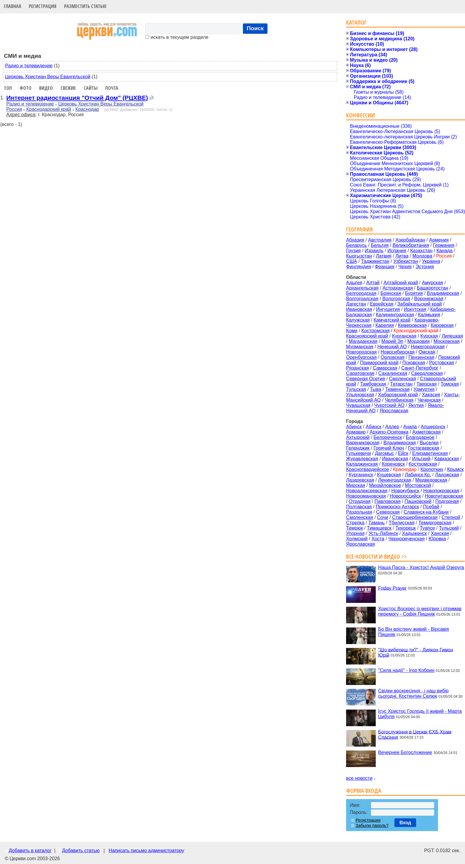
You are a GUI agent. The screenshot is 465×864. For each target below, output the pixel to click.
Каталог (356, 22)
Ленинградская (394, 480)
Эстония (424, 266)
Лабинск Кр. (418, 474)
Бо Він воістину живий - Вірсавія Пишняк (413, 632)
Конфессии (360, 115)
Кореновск (393, 464)
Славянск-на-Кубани (426, 512)
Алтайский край (400, 282)
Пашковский (418, 501)
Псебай (431, 506)
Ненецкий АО (392, 346)
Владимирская (443, 293)
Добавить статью (81, 850)
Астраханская (398, 287)
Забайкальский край (419, 303)
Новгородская (361, 351)
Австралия (379, 239)
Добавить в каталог (30, 850)
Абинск (373, 426)
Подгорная (447, 501)
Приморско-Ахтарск (397, 506)
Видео (46, 88)
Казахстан (421, 250)
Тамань (376, 522)
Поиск (255, 28)
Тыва (375, 389)
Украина (431, 261)
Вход (405, 822)
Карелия (384, 325)
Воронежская (429, 298)
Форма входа (363, 791)
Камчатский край (392, 319)
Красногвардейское (367, 469)
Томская (450, 384)
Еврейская (381, 303)
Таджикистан (375, 261)
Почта (111, 88)
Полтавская (359, 506)
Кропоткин (432, 469)
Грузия (353, 250)
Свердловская (427, 373)
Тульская (356, 389)
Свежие (68, 88)
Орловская (392, 357)
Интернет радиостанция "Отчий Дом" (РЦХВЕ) (77, 97)
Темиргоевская (434, 522)
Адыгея (354, 282)
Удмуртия (424, 389)
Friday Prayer (392, 587)
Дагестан (356, 303)
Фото (25, 88)
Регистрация (42, 6)
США (351, 261)
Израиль (374, 250)
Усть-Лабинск (383, 533)
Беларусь (356, 245)
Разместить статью (85, 6)
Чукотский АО (389, 405)
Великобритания (411, 245)
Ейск (403, 453)
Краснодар (87, 109)
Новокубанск (405, 490)
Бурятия (414, 293)
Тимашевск (379, 528)
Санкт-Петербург (419, 367)
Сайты (91, 88)
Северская (387, 512)
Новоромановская (366, 496)
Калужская (358, 319)
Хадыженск (414, 533)
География (359, 229)
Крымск (455, 469)
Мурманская (359, 346)
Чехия (405, 266)
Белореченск (388, 437)
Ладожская (447, 474)
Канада (445, 250)
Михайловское (385, 485)
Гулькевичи (358, 453)
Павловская (388, 501)
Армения (439, 239)
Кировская (442, 325)
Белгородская (361, 293)
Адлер (392, 426)
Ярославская (394, 410)
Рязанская (357, 367)
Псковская (413, 362)
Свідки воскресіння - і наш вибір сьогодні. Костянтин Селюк (413, 693)
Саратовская (360, 373)
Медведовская (431, 480)
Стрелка (355, 522)
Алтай (373, 282)
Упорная (355, 533)
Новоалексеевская (366, 490)
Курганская (404, 335)
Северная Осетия (365, 378)
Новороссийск (405, 496)
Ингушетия (388, 309)
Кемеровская (412, 325)
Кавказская (446, 458)
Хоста (378, 538)
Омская (426, 351)
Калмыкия (429, 314)
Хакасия (431, 394)
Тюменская (397, 389)
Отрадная (359, 501)
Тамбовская (373, 384)
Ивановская (359, 309)
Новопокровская (441, 490)
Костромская (376, 330)
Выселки (429, 442)
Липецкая (452, 335)
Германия (443, 245)
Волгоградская (362, 298)
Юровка (437, 538)
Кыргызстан (359, 255)
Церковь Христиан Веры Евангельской (47, 76)
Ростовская (441, 362)
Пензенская (421, 357)
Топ (8, 88)
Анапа (410, 426)
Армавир (356, 432)
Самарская (385, 367)
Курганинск (361, 474)
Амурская (432, 282)
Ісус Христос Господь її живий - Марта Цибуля (420, 714)
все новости (359, 778)
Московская (447, 341)
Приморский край (379, 362)
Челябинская (399, 400)
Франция (384, 266)
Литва (401, 255)
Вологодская (396, 298)
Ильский (421, 458)
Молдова (422, 255)
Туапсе (427, 528)
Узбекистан (405, 261)
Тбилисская (402, 522)
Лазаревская (360, 480)
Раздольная (359, 512)
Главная (12, 6)
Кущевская (389, 474)
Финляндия (358, 266)
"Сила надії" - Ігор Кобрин (406, 670)
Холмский (356, 538)
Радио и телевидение (28, 65)
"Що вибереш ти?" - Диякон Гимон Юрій (415, 652)
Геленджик (358, 448)
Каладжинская (362, 464)
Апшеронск (433, 426)
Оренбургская (361, 357)
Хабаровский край (398, 394)
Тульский (449, 528)
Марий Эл (392, 341)
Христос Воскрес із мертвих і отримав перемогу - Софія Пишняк (419, 611)
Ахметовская (427, 432)
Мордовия (418, 341)
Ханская (440, 533)
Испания (396, 250)
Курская (429, 335)
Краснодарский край (48, 109)
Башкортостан (432, 287)
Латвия (383, 255)
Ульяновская (360, 394)
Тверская (426, 384)
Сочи (382, 517)
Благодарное (420, 437)
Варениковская (362, 442)
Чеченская (429, 400)
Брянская (390, 293)
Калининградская (395, 314)
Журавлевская (362, 458)
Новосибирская (397, 351)
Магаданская (363, 341)
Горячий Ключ (388, 448)
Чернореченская (406, 538)
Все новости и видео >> (376, 556)
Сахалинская (392, 373)
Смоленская (402, 378)
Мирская (355, 485)
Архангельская (362, 287)
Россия (14, 109)
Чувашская (358, 405)
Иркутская (415, 309)
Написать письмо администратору (146, 850)
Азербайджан (410, 239)
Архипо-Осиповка (389, 432)
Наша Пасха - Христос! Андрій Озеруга (421, 567)
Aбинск (354, 426)
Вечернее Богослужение (405, 752)
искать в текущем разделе (176, 37)
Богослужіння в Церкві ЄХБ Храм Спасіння (414, 734)
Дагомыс (384, 453)
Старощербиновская (414, 517)
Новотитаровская (444, 496)
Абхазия (355, 239)
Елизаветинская (430, 453)
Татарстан (401, 384)
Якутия (416, 405)
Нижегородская (428, 346)
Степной (451, 517)
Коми (351, 330)
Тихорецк (405, 528)
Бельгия (379, 245)
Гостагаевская (423, 448)
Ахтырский (358, 437)
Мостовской (418, 485)
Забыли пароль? (372, 825)
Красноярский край (367, 335)
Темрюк (354, 528)
